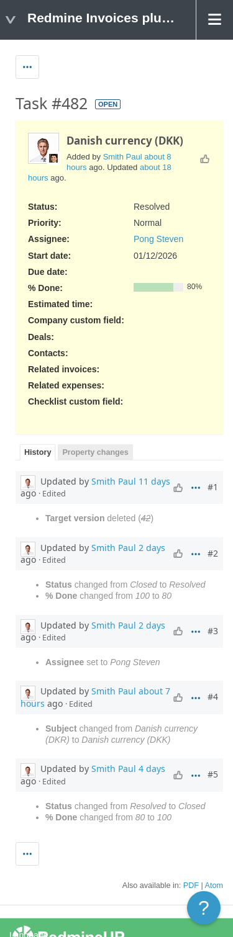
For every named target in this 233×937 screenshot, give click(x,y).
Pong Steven (158, 239)
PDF (191, 885)
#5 (213, 774)
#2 (213, 553)
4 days (152, 768)
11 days (154, 481)
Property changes (95, 452)
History (37, 452)
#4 (213, 696)
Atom (214, 885)
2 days (152, 548)
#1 (213, 487)
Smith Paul (122, 156)
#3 (213, 631)
